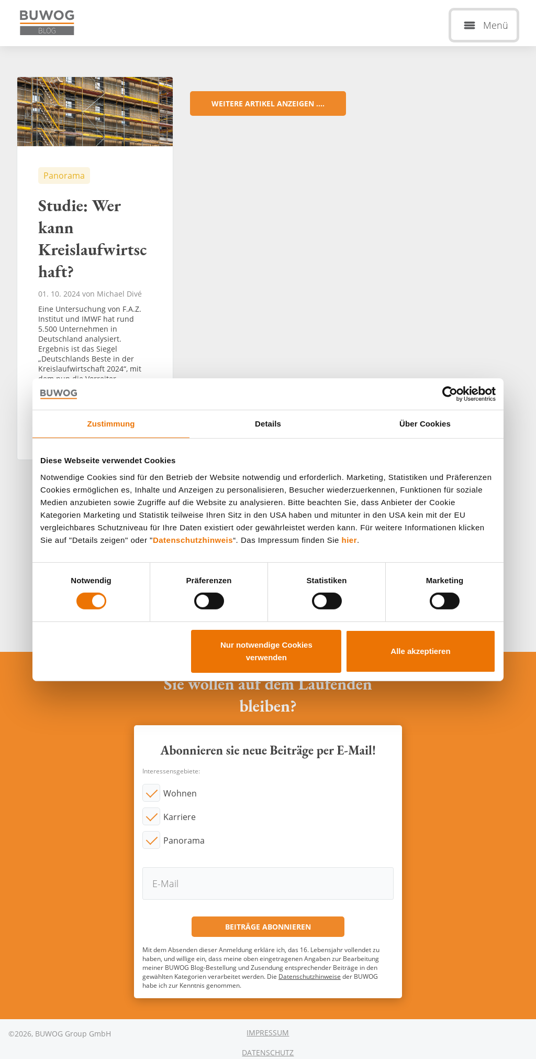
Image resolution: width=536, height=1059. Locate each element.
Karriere (179, 817)
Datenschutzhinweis (193, 539)
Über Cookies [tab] (425, 423)
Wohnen (180, 793)
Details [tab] (268, 423)
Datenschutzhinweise (309, 976)
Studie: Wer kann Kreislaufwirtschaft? (95, 268)
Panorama (184, 840)
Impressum (268, 1033)
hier (350, 539)
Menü (495, 25)
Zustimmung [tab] (111, 423)
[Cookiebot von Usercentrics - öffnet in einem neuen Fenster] (450, 393)
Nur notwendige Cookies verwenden (266, 651)
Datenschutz (268, 1052)
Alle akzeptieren (420, 651)
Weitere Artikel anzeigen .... (268, 103)
